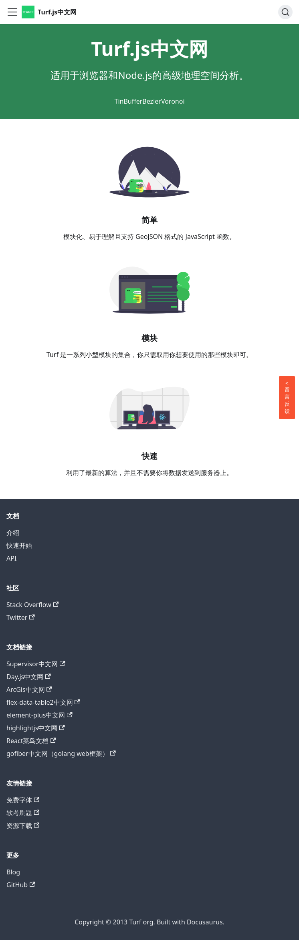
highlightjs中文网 (35, 728)
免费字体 (22, 800)
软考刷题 (22, 812)
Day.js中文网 (28, 676)
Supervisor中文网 (35, 663)
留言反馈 (287, 397)
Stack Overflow (32, 604)
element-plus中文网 (39, 715)
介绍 (12, 532)
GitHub (20, 884)
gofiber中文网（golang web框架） (61, 753)
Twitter (20, 617)
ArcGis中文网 (29, 689)
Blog (13, 872)
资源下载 (22, 825)
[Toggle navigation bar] (12, 12)
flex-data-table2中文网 (43, 702)
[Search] (285, 12)
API (11, 558)
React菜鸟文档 (31, 740)
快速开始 (19, 545)
